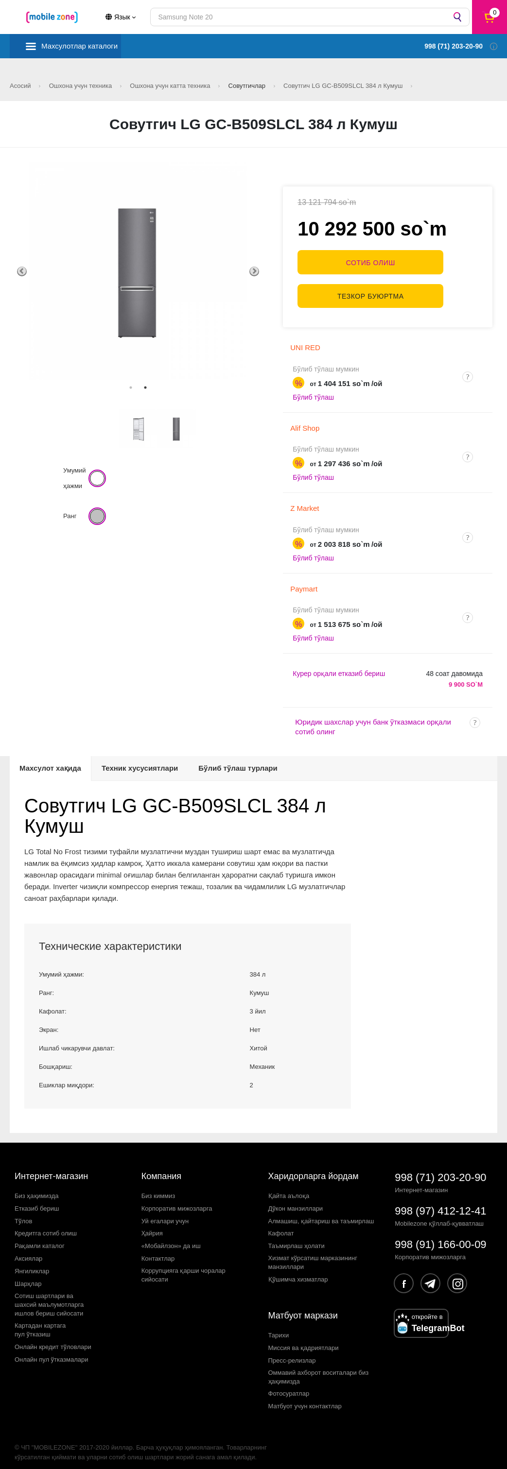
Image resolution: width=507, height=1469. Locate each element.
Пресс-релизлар (292, 1352)
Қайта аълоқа (289, 1188)
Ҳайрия (152, 1226)
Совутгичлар (247, 85)
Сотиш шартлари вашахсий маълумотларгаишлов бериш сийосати (49, 1297)
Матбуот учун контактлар (305, 1398)
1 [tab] (131, 387)
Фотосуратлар (289, 1386)
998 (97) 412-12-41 (440, 1204)
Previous (22, 271)
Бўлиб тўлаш (313, 390)
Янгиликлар (32, 1263)
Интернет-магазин (51, 1169)
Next (254, 271)
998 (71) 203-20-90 (440, 1170)
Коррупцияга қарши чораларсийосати (183, 1268)
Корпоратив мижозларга (176, 1200)
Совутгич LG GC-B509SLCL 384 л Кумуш (343, 85)
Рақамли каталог (40, 1238)
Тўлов (23, 1213)
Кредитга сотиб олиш (46, 1226)
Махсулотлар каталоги (79, 46)
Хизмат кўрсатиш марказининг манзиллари (313, 1255)
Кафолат (281, 1226)
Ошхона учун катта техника (171, 85)
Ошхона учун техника (81, 85)
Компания (161, 1169)
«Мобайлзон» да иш (171, 1238)
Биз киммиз (158, 1188)
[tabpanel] (138, 271)
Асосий (21, 85)
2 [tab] (145, 387)
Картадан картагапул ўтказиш (40, 1323)
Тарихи (278, 1327)
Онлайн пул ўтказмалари (51, 1351)
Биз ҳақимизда (37, 1188)
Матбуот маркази (303, 1308)
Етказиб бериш (37, 1200)
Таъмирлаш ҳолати (296, 1238)
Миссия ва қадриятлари (303, 1340)
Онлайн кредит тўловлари (53, 1339)
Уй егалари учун (165, 1213)
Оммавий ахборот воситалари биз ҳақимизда (318, 1369)
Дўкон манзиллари (295, 1200)
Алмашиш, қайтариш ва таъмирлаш (321, 1213)
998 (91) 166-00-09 (440, 1237)
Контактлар (158, 1251)
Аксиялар (28, 1251)
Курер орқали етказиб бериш (339, 666)
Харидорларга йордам (313, 1169)
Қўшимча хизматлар (298, 1272)
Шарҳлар (28, 1276)
